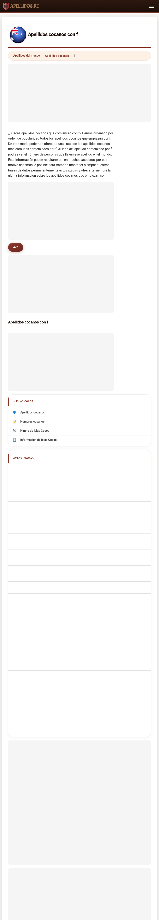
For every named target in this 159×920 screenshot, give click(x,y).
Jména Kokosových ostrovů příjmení (47, 544)
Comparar (95, 862)
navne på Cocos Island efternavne (45, 553)
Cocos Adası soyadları (37, 598)
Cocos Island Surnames (38, 470)
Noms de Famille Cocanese (41, 479)
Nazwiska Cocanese (36, 525)
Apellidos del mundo (26, 55)
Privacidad (135, 862)
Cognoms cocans (34, 506)
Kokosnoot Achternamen (40, 534)
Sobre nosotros (51, 862)
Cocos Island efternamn (39, 589)
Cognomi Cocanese (36, 497)
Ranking (75, 862)
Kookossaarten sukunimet (40, 562)
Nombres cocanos (32, 421)
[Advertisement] (79, 93)
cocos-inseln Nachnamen (40, 488)
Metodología (25, 862)
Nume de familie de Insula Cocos (45, 580)
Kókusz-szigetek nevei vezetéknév (46, 571)
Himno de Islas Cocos (34, 431)
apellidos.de (79, 845)
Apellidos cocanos (57, 55)
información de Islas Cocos (38, 440)
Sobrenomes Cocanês (37, 516)
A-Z (15, 247)
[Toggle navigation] (151, 6)
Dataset (115, 862)
